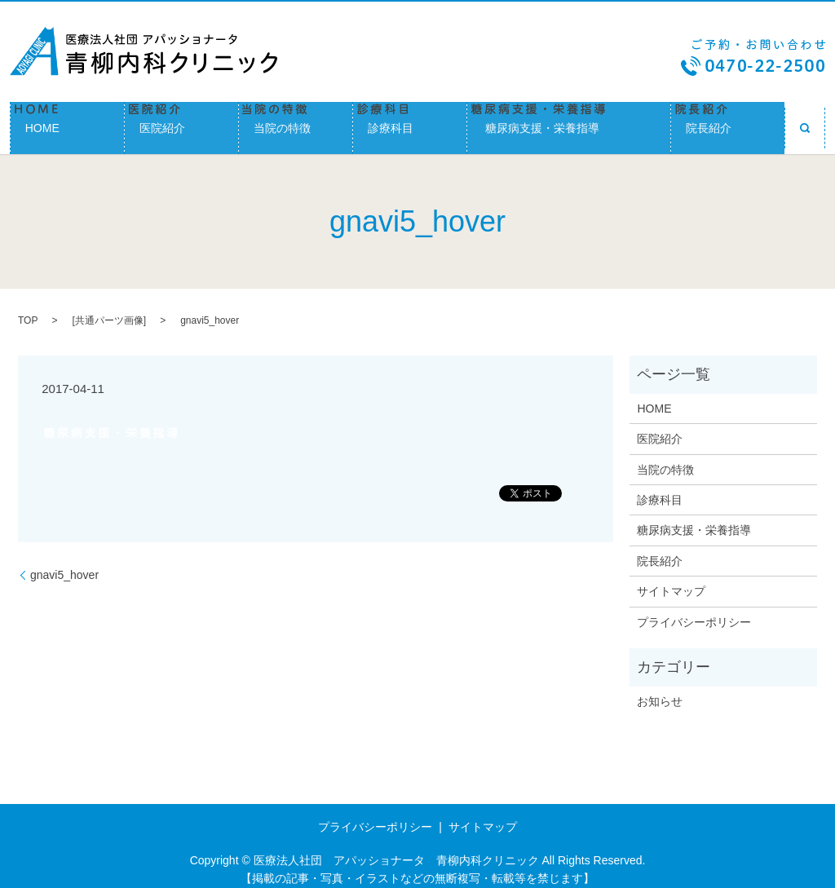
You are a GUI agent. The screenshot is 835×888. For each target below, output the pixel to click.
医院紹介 (181, 122)
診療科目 (409, 122)
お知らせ (660, 689)
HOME (67, 122)
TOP (28, 310)
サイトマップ (671, 579)
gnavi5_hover (64, 563)
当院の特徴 (295, 122)
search (805, 122)
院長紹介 (727, 122)
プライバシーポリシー (694, 610)
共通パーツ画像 (109, 310)
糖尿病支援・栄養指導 (568, 122)
